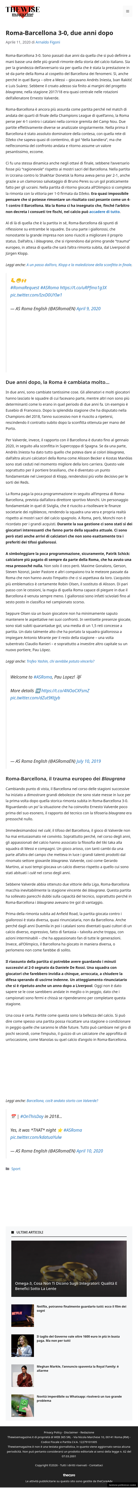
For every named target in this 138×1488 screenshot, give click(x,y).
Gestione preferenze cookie (122, 1484)
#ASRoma (49, 288)
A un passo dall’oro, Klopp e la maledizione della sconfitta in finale (79, 264)
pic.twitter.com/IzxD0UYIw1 (36, 295)
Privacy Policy (53, 1432)
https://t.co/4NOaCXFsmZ (65, 691)
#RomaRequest (24, 288)
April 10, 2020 (90, 1151)
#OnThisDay (32, 1116)
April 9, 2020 (88, 309)
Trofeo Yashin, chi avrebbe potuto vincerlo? (60, 661)
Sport (15, 1168)
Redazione (87, 1432)
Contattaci (96, 1465)
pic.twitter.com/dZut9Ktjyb (35, 698)
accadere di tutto (104, 211)
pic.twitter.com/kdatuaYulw (36, 1137)
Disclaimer (71, 1432)
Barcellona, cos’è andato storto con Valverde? (62, 1100)
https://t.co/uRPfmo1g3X (83, 288)
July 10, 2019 (89, 761)
